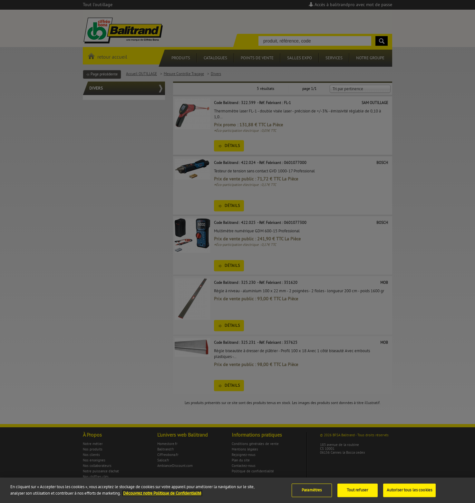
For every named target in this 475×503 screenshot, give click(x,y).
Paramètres (312, 493)
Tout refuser (357, 493)
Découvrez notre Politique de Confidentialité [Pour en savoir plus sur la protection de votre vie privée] (162, 497)
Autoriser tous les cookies (409, 493)
